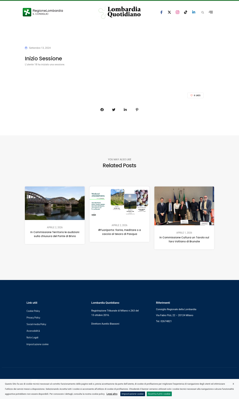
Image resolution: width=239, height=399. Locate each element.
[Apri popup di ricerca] (203, 12)
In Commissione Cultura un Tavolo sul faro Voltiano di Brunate (184, 239)
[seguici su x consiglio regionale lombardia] (169, 12)
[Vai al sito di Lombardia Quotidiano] (119, 12)
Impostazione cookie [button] (38, 344)
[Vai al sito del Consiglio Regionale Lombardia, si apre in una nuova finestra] (55, 12)
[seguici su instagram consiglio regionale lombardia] (177, 12)
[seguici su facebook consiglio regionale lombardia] (161, 12)
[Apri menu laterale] (211, 12)
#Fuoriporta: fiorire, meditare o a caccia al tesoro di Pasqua (119, 232)
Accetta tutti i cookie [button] (159, 394)
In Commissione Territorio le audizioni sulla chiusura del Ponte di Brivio (54, 234)
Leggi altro (112, 394)
